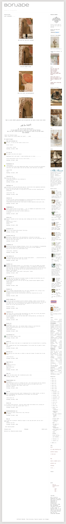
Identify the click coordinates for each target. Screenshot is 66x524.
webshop (53, 367)
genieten (53, 331)
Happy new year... (58, 290)
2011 (53, 388)
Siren (7, 403)
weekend (60, 367)
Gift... (57, 212)
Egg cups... (58, 232)
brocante (53, 324)
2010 (53, 390)
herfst (52, 334)
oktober (55, 395)
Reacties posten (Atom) (16, 431)
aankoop (55, 319)
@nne (7, 373)
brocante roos (9, 235)
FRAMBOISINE (9, 207)
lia (7, 391)
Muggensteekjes (9, 380)
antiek (60, 319)
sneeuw (56, 358)
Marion (7, 323)
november (55, 393)
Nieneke (8, 289)
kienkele (8, 264)
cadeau (52, 327)
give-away (60, 331)
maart (54, 407)
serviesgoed (59, 355)
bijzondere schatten (56, 321)
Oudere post (44, 429)
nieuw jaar (53, 351)
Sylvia (7, 217)
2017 (53, 378)
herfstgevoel (58, 334)
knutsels (53, 343)
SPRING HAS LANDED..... (56, 412)
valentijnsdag (59, 360)
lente (60, 344)
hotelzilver (60, 335)
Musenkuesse (9, 163)
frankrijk (53, 329)
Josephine (8, 244)
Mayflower (8, 185)
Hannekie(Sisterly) (10, 411)
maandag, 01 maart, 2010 (12, 148)
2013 (53, 385)
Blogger (47, 519)
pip (51, 353)
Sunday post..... (58, 201)
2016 (53, 380)
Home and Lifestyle (10, 141)
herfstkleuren (53, 335)
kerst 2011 (59, 338)
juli (54, 400)
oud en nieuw (59, 351)
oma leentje (9, 256)
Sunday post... (57, 223)
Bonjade (16, 5)
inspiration (59, 336)
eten (51, 328)
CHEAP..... (55, 432)
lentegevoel (54, 345)
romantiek (56, 354)
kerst (55, 338)
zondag (57, 374)
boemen (61, 323)
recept (52, 354)
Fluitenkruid (9, 334)
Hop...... (58, 190)
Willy (7, 341)
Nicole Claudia (9, 299)
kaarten (52, 338)
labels (52, 344)
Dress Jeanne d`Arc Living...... (57, 430)
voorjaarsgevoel (54, 365)
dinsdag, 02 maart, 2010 (12, 348)
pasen (52, 352)
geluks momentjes (56, 330)
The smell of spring (56, 425)
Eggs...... (55, 422)
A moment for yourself (56, 421)
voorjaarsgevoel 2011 (56, 366)
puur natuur (59, 353)
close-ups (56, 327)
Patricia (8, 351)
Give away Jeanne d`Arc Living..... (59, 265)
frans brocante (58, 329)
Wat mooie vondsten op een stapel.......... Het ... (57, 415)
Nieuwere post (7, 429)
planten (54, 353)
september (55, 397)
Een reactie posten (9, 426)
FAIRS (54, 328)
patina (60, 352)
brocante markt (58, 324)
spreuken (60, 358)
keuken (52, 342)
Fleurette (8, 176)
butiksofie (8, 228)
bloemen (53, 323)
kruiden (60, 343)
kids (56, 342)
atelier (60, 320)
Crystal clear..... (57, 418)
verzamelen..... (54, 363)
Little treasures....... (57, 409)
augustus (55, 398)
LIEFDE (60, 345)
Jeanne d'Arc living (12, 136)
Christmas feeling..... (59, 279)
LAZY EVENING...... (57, 436)
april (54, 405)
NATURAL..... (56, 433)
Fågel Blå (8, 362)
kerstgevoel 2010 (56, 341)
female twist (59, 328)
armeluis (52, 320)
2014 (53, 383)
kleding (60, 342)
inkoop (52, 336)
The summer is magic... (58, 243)
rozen (60, 354)
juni (54, 402)
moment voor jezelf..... (22, 136)
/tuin (52, 319)
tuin (61, 359)
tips (56, 359)
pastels (56, 352)
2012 (53, 387)
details (60, 327)
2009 (53, 442)
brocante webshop (55, 325)
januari (55, 440)
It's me (8, 152)
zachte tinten (57, 371)
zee (61, 371)
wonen (30, 136)
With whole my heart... (58, 254)
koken (57, 343)
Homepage (26, 429)
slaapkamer (59, 357)
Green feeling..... (57, 435)
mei (54, 403)
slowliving (53, 358)
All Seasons (9, 276)
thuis (52, 359)
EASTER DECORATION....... (57, 427)
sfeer (53, 357)
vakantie (53, 360)
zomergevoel (53, 374)
